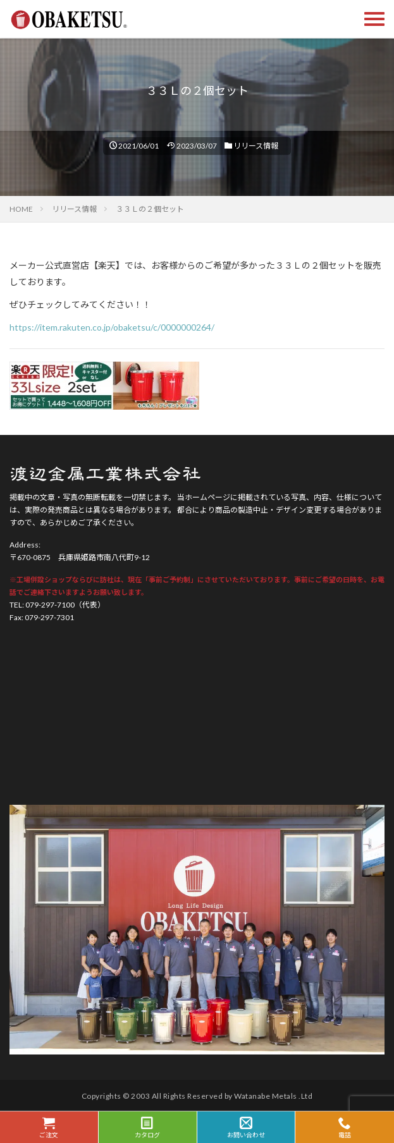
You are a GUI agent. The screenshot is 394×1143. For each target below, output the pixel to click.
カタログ (148, 1127)
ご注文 (49, 1127)
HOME (21, 209)
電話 (344, 1127)
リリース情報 (255, 145)
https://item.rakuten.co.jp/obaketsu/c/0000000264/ (111, 327)
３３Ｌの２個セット (150, 209)
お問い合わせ (246, 1127)
